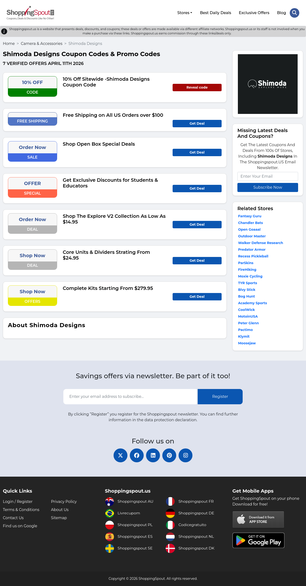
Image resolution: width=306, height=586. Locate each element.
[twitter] (119, 455)
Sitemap (59, 518)
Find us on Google (20, 526)
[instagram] (186, 455)
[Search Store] (294, 12)
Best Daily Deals (215, 12)
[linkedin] (153, 455)
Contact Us (13, 518)
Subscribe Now (267, 187)
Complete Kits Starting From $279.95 (108, 288)
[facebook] (136, 455)
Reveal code (197, 87)
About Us (60, 509)
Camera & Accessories (41, 43)
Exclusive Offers (254, 12)
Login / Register (18, 501)
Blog (281, 12)
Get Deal (197, 123)
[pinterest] (170, 455)
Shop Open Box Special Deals (99, 143)
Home (9, 43)
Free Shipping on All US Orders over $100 (113, 114)
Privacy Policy (64, 501)
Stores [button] (183, 12)
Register (220, 396)
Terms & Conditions (21, 509)
